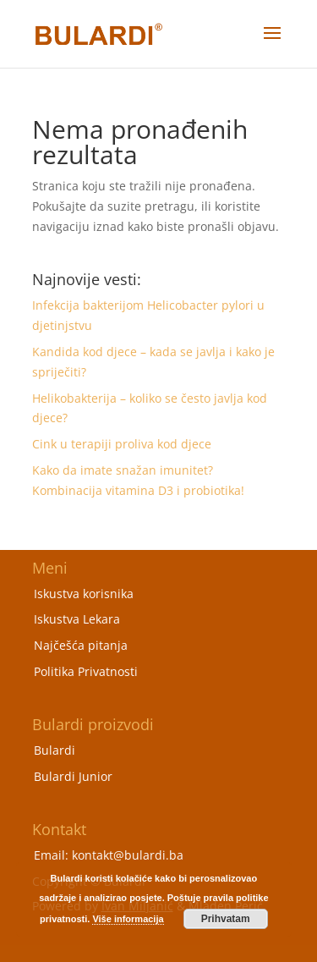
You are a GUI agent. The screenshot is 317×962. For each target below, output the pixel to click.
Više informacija (127, 919)
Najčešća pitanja (81, 645)
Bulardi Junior (73, 776)
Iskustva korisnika (84, 593)
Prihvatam (225, 919)
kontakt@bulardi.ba (127, 855)
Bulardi (54, 750)
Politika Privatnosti (86, 671)
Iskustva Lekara (77, 619)
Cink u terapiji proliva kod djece (121, 444)
